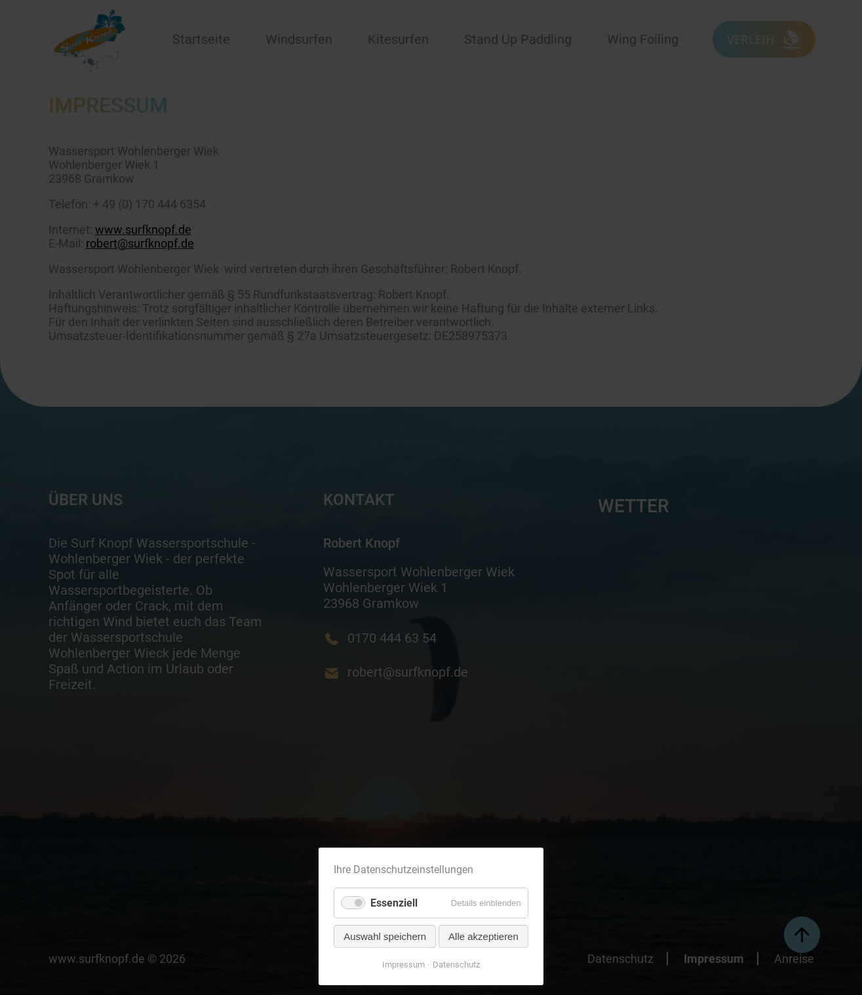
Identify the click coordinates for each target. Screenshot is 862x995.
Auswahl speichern (384, 936)
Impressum (403, 964)
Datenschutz (456, 964)
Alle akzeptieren (483, 936)
